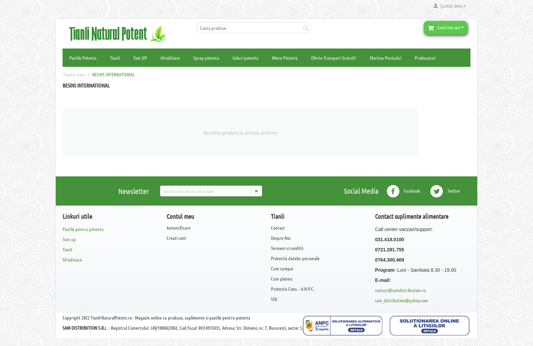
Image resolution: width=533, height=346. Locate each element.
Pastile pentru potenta (83, 229)
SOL (274, 299)
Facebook (403, 191)
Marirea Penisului (385, 58)
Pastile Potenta (83, 58)
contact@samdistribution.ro (400, 290)
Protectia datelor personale (295, 258)
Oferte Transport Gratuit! (333, 58)
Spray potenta (206, 58)
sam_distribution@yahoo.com (401, 300)
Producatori (425, 58)
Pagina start (74, 74)
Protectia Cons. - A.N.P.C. (292, 289)
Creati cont (176, 238)
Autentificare (178, 228)
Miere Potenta (284, 58)
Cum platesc (282, 278)
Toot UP (140, 58)
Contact (278, 228)
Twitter (445, 191)
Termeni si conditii (287, 248)
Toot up (69, 239)
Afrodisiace (170, 58)
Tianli (115, 58)
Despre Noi (280, 238)
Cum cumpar (282, 268)
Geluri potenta (245, 58)
